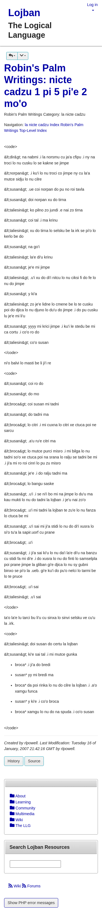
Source (34, 761)
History (14, 761)
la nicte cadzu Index (42, 125)
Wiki (15, 886)
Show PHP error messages (31, 903)
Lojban (24, 12)
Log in (92, 4)
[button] (12, 56)
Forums (31, 886)
